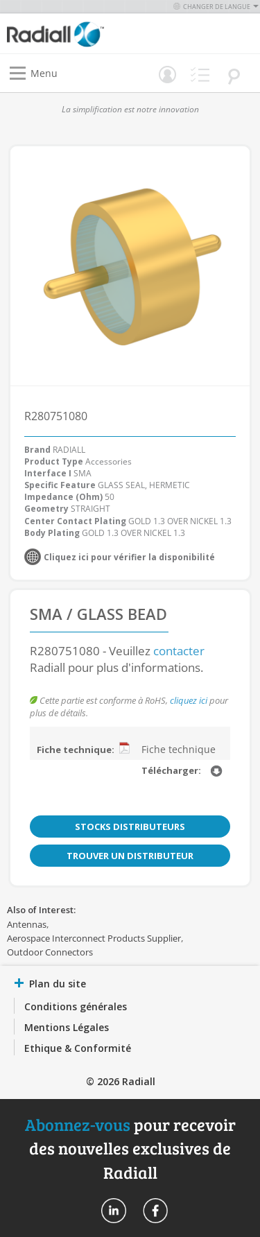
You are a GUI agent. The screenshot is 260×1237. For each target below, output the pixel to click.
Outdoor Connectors (50, 952)
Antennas (26, 924)
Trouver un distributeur (130, 855)
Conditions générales (75, 1006)
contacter (179, 651)
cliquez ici (188, 700)
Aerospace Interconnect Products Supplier (94, 938)
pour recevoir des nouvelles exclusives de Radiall (130, 1148)
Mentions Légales (66, 1027)
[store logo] (72, 33)
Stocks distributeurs (130, 826)
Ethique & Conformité (77, 1048)
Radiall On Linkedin (113, 1210)
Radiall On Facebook (155, 1210)
